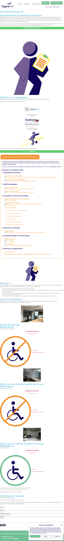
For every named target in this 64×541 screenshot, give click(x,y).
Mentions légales (27, 533)
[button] (61, 525)
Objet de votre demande (5, 513)
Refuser (46, 536)
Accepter (35, 536)
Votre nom (2, 507)
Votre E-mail (2, 510)
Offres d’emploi (16, 533)
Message (2, 516)
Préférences (57, 536)
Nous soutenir (56, 3)
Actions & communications (53, 7)
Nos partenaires (6, 533)
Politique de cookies (7, 536)
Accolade (15, 538)
